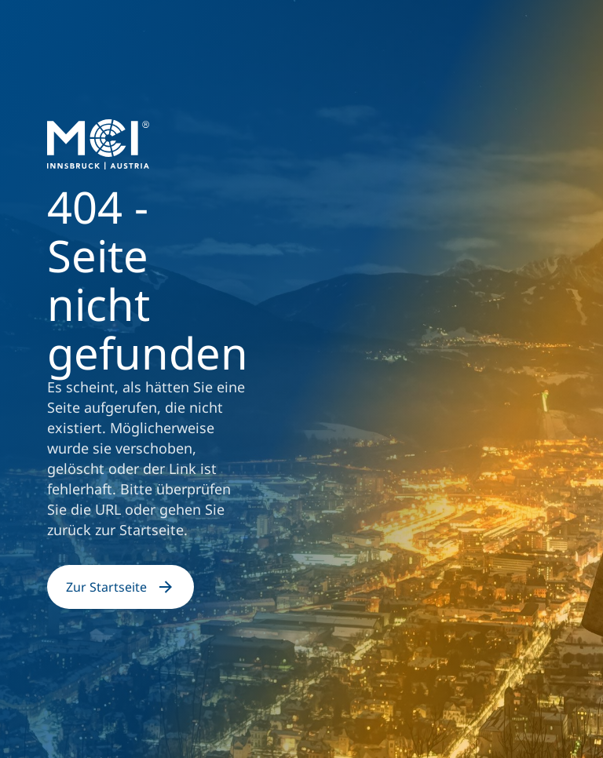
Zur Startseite (120, 587)
